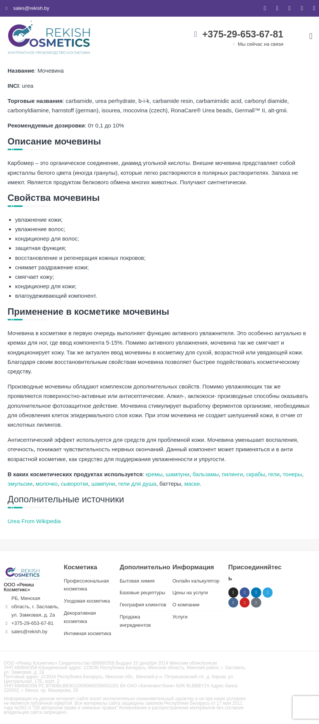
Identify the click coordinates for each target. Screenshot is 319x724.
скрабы (255, 474)
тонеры (292, 474)
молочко (46, 483)
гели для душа (137, 483)
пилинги (232, 474)
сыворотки (74, 483)
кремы (154, 474)
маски (192, 483)
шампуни (178, 474)
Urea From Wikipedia (34, 521)
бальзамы (206, 474)
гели (273, 474)
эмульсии (20, 483)
